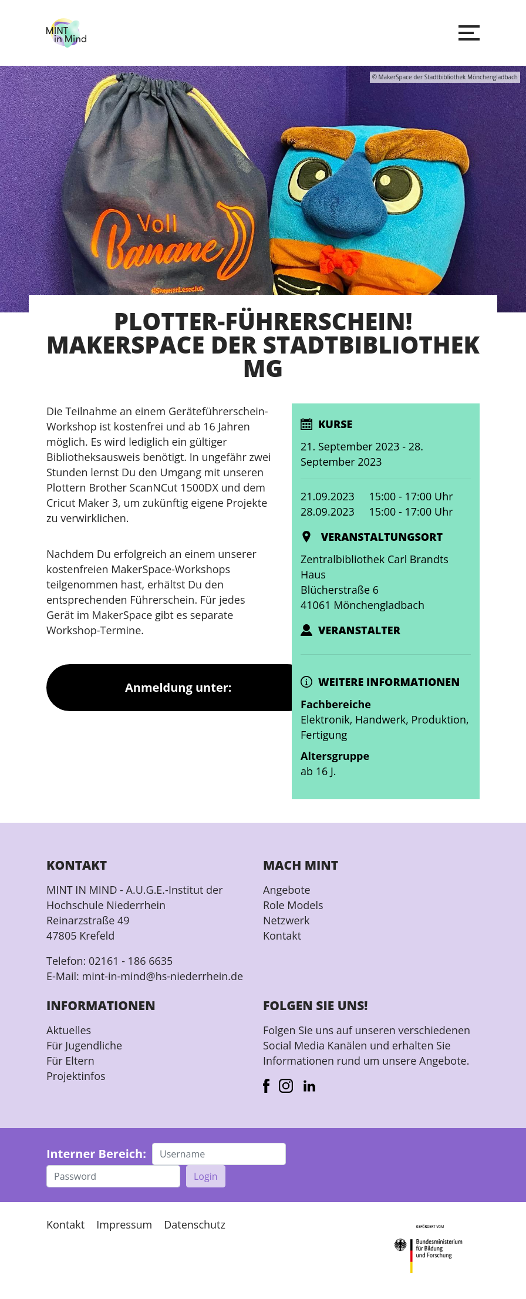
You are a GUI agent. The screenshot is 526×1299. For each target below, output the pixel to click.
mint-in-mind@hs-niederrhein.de (162, 976)
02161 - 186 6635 (131, 961)
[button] (469, 33)
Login (206, 1176)
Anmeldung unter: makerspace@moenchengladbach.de (178, 695)
